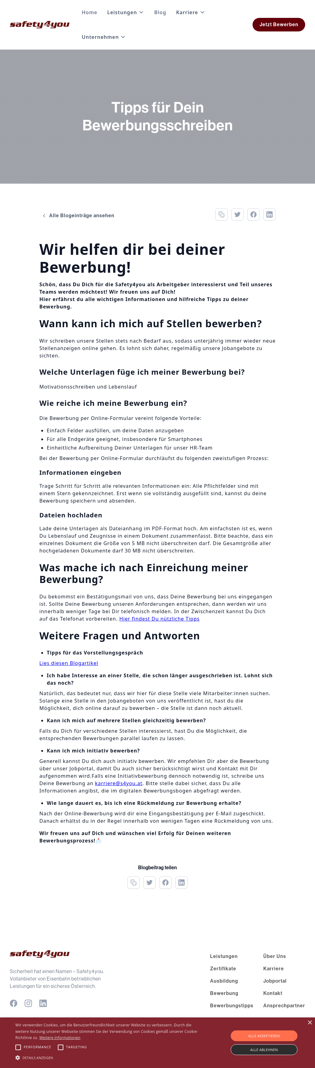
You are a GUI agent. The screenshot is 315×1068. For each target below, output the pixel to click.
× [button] (309, 1023)
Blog (160, 12)
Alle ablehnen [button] (264, 1049)
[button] (125, 12)
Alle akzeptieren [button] (264, 1035)
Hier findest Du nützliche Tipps (159, 618)
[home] (40, 24)
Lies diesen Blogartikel (68, 663)
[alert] (157, 1042)
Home (90, 12)
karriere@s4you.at (118, 783)
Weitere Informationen (60, 1037)
